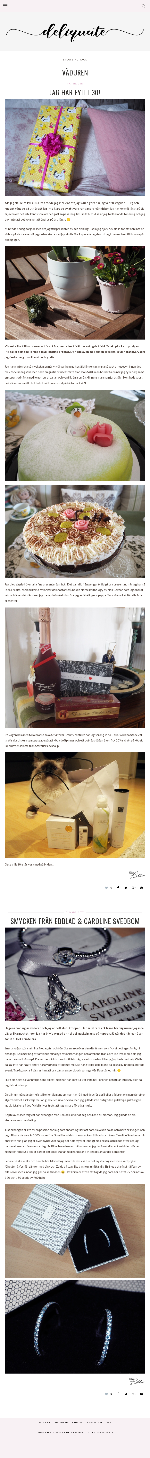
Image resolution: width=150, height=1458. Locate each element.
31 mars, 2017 (75, 912)
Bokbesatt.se (94, 1422)
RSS (108, 1422)
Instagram (61, 1422)
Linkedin (77, 1422)
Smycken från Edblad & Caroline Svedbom (75, 921)
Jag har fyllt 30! (75, 92)
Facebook (44, 1422)
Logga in (107, 1432)
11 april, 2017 (75, 83)
